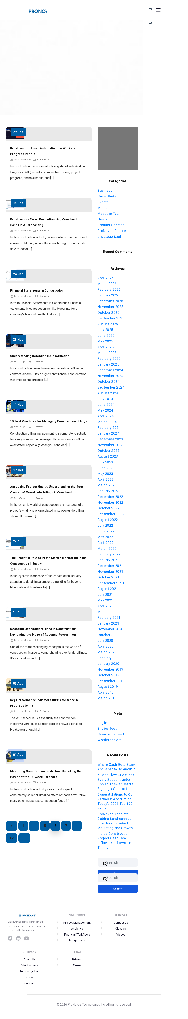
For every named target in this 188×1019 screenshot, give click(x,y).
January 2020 (108, 664)
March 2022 (107, 548)
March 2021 (107, 612)
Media (102, 208)
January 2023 (108, 491)
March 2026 (107, 284)
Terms (77, 965)
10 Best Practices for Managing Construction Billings (48, 421)
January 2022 (108, 560)
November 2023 (110, 445)
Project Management (77, 922)
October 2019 (108, 675)
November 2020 (110, 629)
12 (12, 838)
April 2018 (106, 692)
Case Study (107, 196)
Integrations (77, 940)
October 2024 (108, 382)
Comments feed (111, 734)
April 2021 (106, 606)
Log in (102, 723)
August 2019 (108, 687)
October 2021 (108, 577)
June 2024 (106, 405)
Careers (29, 983)
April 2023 (106, 479)
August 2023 (108, 456)
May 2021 (105, 600)
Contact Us (121, 922)
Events (103, 202)
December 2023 (110, 439)
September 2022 (111, 514)
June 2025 (106, 335)
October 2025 (108, 312)
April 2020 (106, 646)
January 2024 (108, 433)
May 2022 (105, 537)
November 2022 (110, 502)
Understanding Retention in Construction (39, 356)
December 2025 (110, 301)
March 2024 (107, 422)
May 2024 (105, 410)
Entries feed (107, 728)
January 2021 (108, 623)
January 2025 (108, 364)
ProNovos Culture (112, 231)
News (102, 219)
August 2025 (108, 324)
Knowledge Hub (30, 971)
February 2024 (109, 428)
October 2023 (108, 451)
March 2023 (107, 485)
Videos (120, 934)
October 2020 (108, 635)
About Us (30, 959)
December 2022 (110, 497)
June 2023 (106, 468)
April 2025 (106, 347)
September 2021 (111, 583)
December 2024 (110, 370)
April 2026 (106, 278)
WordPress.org (110, 740)
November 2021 (110, 571)
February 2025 (109, 358)
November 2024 (110, 376)
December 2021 (110, 566)
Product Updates (111, 225)
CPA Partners (29, 965)
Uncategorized (109, 236)
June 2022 (106, 531)
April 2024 (106, 416)
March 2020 (107, 652)
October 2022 (108, 508)
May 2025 (105, 341)
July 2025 (105, 330)
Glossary (120, 928)
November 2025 (110, 307)
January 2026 (108, 295)
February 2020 (109, 658)
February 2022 (109, 554)
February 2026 (109, 289)
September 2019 (111, 681)
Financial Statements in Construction (36, 290)
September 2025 (111, 318)
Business (44, 160)
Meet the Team (110, 213)
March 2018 (107, 698)
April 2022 (106, 543)
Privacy (77, 959)
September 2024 (111, 387)
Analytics (77, 928)
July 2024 (105, 399)
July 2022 (105, 525)
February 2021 (109, 618)
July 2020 (105, 641)
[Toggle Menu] (158, 10)
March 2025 (107, 353)
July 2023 (105, 462)
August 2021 (108, 589)
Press (29, 977)
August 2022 (108, 520)
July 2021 (105, 594)
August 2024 (108, 393)
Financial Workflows (77, 934)
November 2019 (110, 669)
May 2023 (105, 474)
